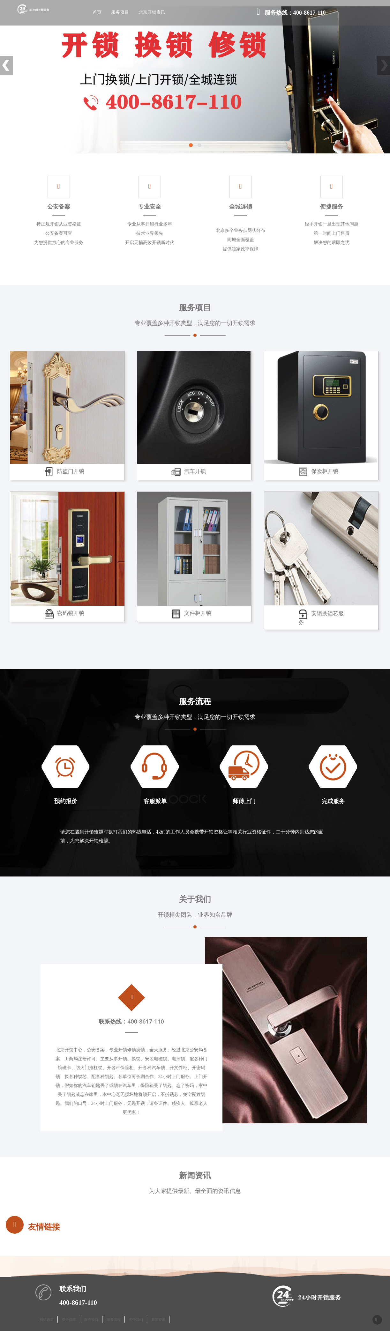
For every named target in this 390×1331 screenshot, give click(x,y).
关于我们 (136, 1320)
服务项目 (121, 13)
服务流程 (114, 1320)
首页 (98, 13)
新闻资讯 (158, 1320)
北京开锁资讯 (153, 13)
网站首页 (47, 1320)
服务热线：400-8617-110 (291, 13)
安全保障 (69, 1320)
